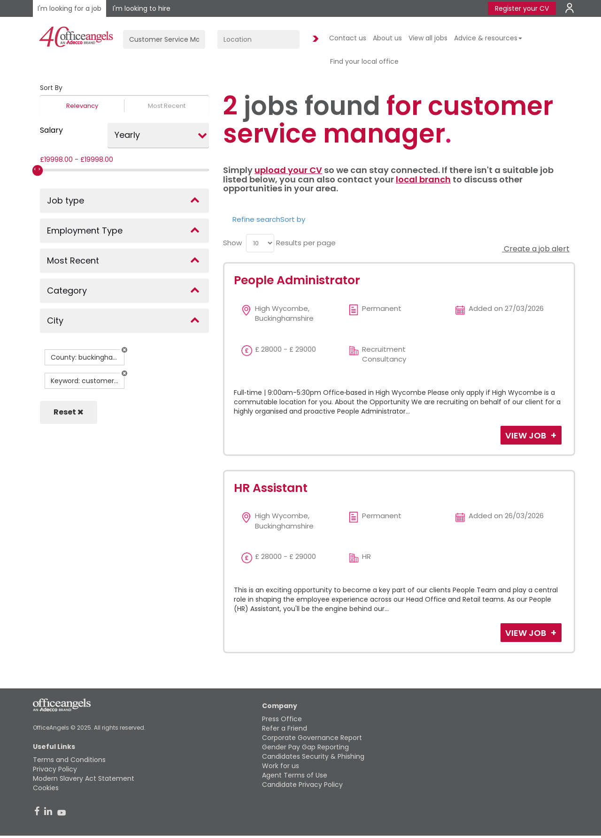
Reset (69, 412)
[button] (124, 350)
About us (387, 38)
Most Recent (166, 105)
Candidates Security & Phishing (313, 756)
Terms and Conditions (69, 759)
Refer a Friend (284, 728)
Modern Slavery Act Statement (83, 778)
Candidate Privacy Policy (302, 784)
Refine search (256, 219)
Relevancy (82, 105)
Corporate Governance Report (312, 737)
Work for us (280, 765)
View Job (526, 435)
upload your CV (288, 170)
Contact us (347, 38)
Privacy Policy (55, 769)
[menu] (260, 243)
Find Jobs (314, 39)
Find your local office (364, 61)
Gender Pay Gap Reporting (305, 747)
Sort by (292, 219)
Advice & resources (488, 38)
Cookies (46, 788)
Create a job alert (536, 248)
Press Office (282, 719)
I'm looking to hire (141, 8)
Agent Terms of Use (294, 775)
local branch (423, 179)
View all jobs (427, 38)
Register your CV (522, 8)
